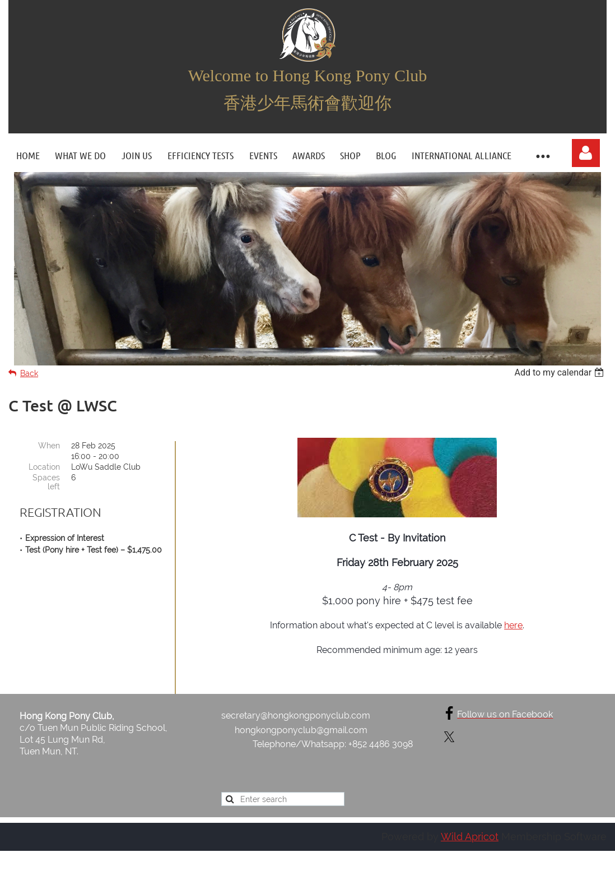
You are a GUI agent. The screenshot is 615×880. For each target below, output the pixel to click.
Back (29, 373)
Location (44, 466)
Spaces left (46, 482)
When (49, 445)
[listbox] (560, 372)
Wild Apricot (469, 837)
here (513, 625)
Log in (586, 153)
